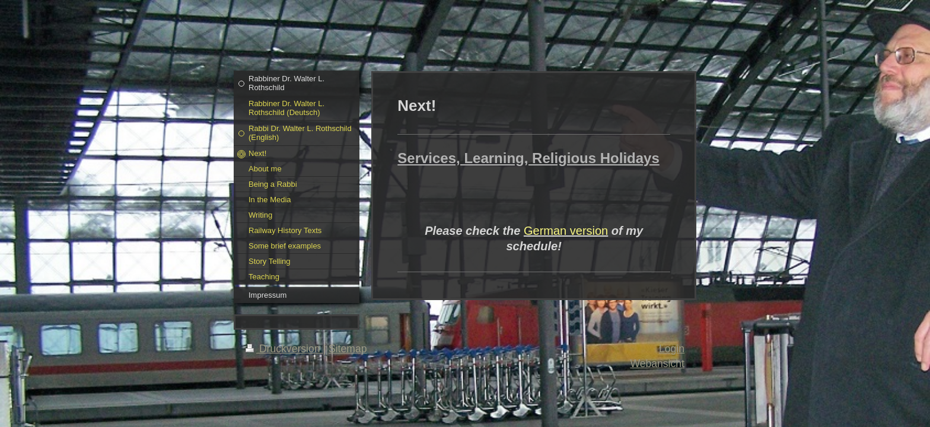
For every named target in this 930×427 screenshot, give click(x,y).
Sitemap (348, 349)
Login (671, 349)
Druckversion (284, 349)
